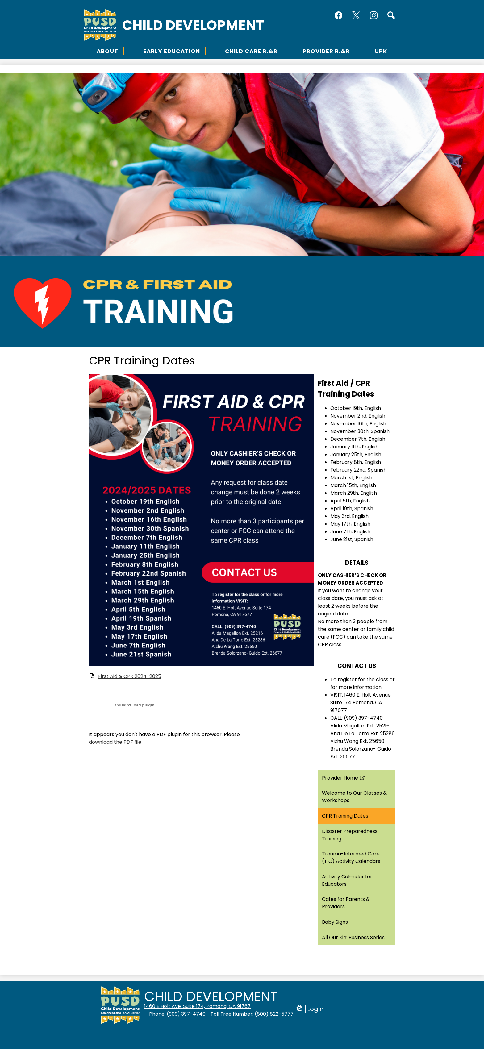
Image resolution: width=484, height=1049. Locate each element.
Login (309, 1009)
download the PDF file (115, 742)
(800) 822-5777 (274, 1014)
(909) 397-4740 (186, 1014)
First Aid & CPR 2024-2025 (129, 676)
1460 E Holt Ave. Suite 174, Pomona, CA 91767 (197, 1006)
